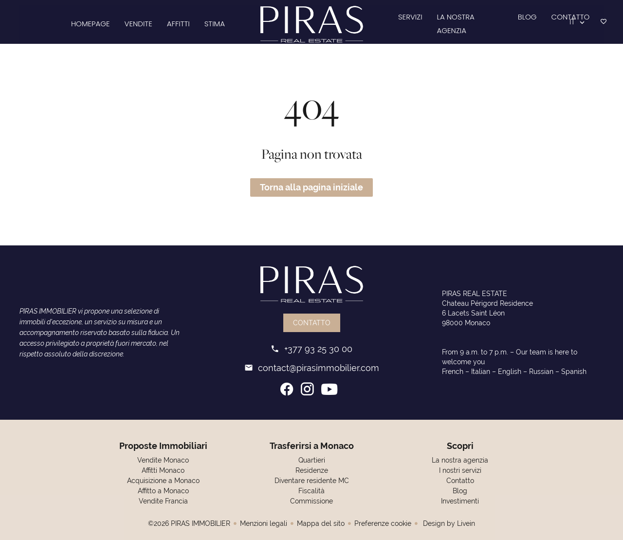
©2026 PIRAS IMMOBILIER (189, 523)
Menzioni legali (263, 523)
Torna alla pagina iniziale (311, 187)
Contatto (311, 323)
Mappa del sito (321, 523)
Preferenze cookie (382, 523)
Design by (448, 523)
